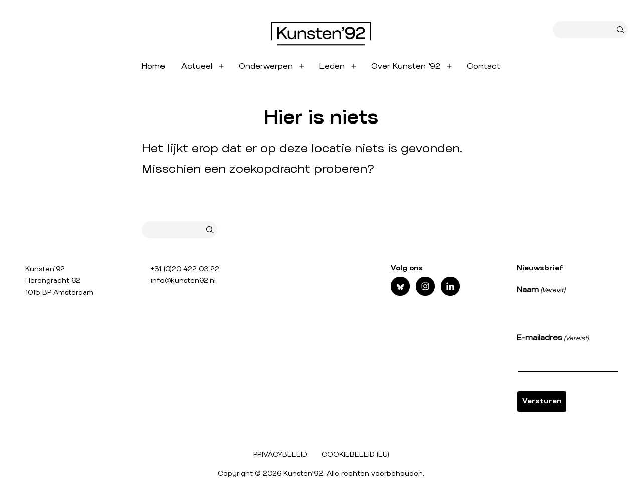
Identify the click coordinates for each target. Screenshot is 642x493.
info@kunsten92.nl (183, 280)
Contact (483, 66)
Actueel (196, 66)
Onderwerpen (266, 66)
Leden (332, 66)
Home (153, 66)
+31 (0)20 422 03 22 (185, 269)
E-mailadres (553, 338)
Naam (541, 290)
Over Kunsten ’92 (405, 66)
